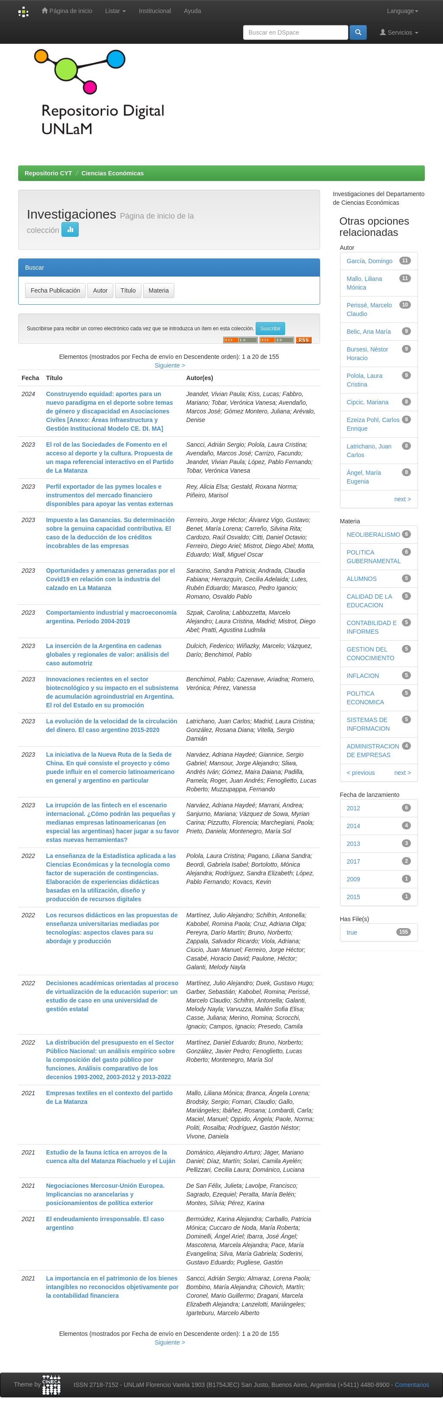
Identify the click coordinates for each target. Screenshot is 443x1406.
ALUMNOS (362, 578)
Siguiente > (169, 365)
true (352, 932)
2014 (353, 825)
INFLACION (363, 675)
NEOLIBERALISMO (374, 534)
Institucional (155, 10)
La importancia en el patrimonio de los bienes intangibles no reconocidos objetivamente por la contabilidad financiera (112, 1287)
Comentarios (412, 1384)
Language (402, 10)
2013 (353, 843)
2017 (353, 861)
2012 (353, 808)
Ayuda (192, 10)
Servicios (399, 32)
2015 (353, 896)
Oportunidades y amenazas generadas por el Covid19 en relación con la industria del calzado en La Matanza (110, 579)
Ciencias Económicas (112, 173)
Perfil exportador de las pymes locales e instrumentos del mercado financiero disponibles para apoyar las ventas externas (109, 495)
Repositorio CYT (48, 173)
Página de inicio (67, 10)
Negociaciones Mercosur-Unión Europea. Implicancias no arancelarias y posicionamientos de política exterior (105, 1194)
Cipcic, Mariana (367, 402)
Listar (115, 10)
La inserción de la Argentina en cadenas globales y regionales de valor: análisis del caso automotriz (107, 654)
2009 (353, 879)
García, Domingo (370, 261)
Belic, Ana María (369, 331)
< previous (361, 772)
